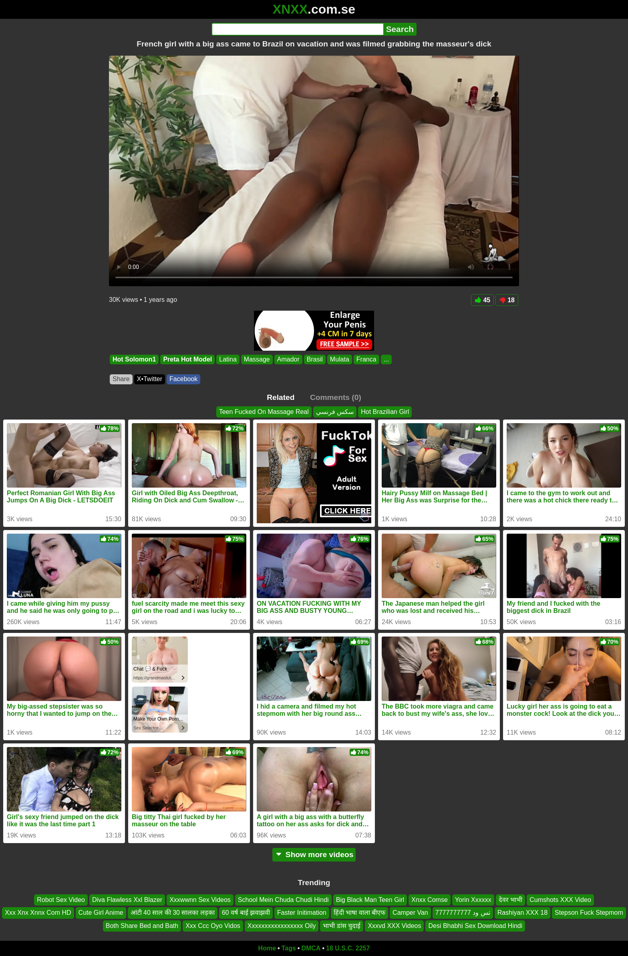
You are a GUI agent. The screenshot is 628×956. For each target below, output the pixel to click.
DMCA (310, 948)
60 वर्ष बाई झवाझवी (246, 912)
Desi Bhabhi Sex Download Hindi (475, 925)
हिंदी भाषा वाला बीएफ (359, 912)
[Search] (297, 29)
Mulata (339, 359)
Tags (289, 948)
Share (121, 379)
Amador (288, 359)
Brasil (315, 359)
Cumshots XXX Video (560, 899)
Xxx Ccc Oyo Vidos (212, 925)
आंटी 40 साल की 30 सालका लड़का (173, 912)
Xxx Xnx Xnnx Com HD (38, 912)
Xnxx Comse (429, 899)
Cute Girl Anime (100, 912)
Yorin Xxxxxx (473, 899)
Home (267, 948)
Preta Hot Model (187, 359)
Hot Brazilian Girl (385, 411)
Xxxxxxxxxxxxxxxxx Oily (282, 925)
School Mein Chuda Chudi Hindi (283, 899)
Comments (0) (335, 397)
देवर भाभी (510, 899)
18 (507, 300)
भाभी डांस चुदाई (341, 925)
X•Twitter (149, 379)
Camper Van (410, 912)
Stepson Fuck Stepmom (589, 912)
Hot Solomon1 (134, 359)
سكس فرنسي (335, 411)
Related (280, 397)
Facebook (183, 379)
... (386, 359)
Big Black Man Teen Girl (370, 899)
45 (482, 300)
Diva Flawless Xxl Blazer (127, 899)
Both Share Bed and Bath (142, 925)
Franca (366, 359)
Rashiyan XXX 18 (522, 912)
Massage (257, 359)
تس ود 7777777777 (462, 912)
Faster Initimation (301, 912)
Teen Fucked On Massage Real (264, 411)
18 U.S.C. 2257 (348, 948)
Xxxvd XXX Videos (394, 925)
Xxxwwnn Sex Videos (200, 899)
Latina (228, 359)
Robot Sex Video (61, 899)
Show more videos (314, 854)
